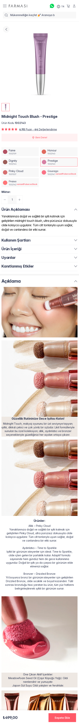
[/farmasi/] (18, 5)
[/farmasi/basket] (68, 6)
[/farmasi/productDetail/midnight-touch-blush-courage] (59, 172)
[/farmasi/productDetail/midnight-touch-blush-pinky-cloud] (20, 172)
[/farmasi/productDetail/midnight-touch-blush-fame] (20, 151)
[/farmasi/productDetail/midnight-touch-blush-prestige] (59, 162)
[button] (62, 717)
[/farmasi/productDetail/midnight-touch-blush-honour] (59, 151)
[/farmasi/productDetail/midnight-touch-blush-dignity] (20, 162)
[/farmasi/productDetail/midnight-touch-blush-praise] (20, 182)
